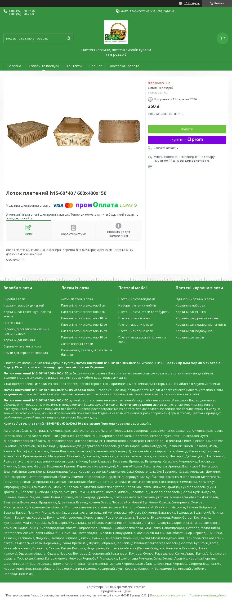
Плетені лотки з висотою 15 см (84, 331)
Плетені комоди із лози (135, 331)
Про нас (95, 66)
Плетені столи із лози (134, 318)
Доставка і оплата (124, 66)
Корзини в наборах (190, 305)
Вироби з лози (14, 299)
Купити (187, 129)
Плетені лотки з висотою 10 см (84, 318)
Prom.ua (139, 587)
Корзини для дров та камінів (197, 318)
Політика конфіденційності (208, 595)
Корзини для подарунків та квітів (201, 324)
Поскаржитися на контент (168, 595)
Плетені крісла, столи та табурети (144, 312)
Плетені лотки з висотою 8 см (83, 312)
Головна (14, 66)
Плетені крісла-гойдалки (136, 299)
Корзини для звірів (190, 337)
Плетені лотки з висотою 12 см (84, 324)
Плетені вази (13, 322)
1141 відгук (192, 3)
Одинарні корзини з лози (195, 299)
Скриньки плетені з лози (22, 346)
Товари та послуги (44, 66)
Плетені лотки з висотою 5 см (83, 305)
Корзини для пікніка (191, 312)
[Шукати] (68, 38)
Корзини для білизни (19, 340)
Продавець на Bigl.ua (116, 591)
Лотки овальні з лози (77, 344)
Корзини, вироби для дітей (24, 305)
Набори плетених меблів (137, 305)
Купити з (187, 139)
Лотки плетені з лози (77, 299)
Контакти (74, 66)
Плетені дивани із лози (135, 324)
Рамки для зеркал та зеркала (26, 353)
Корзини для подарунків (194, 331)
